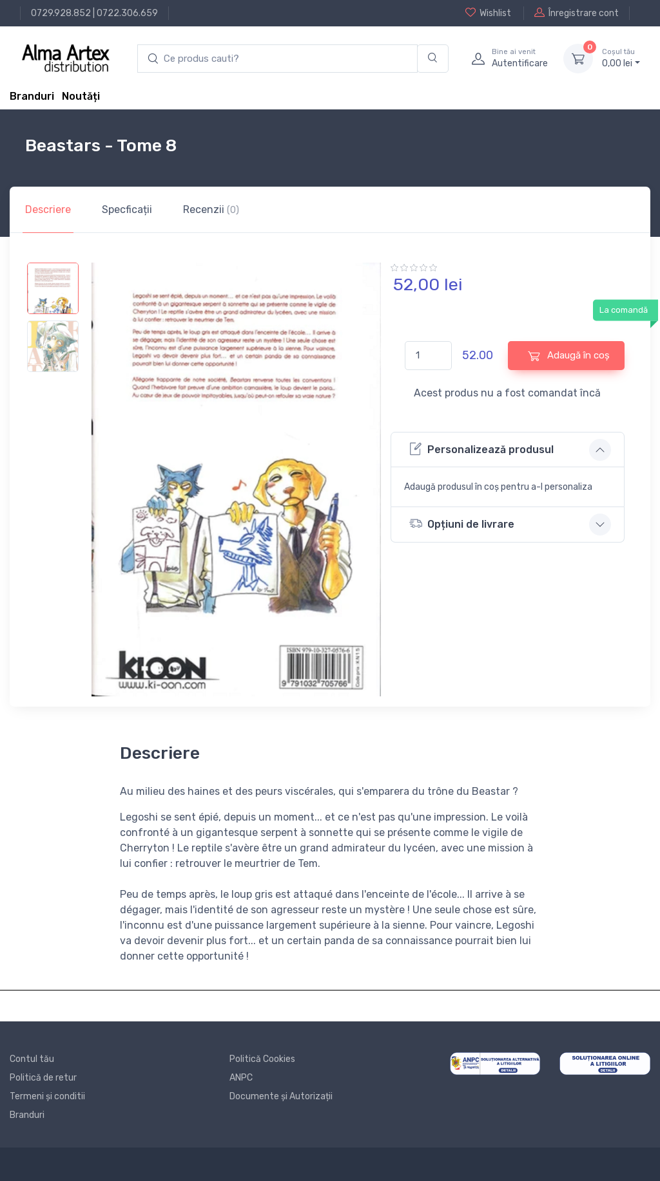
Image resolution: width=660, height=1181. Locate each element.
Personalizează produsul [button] (481, 449)
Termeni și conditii (47, 1096)
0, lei (621, 58)
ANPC (241, 1077)
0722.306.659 (127, 13)
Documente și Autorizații (281, 1096)
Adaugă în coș (569, 355)
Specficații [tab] (127, 209)
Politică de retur (43, 1077)
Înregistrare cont (576, 13)
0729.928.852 (61, 13)
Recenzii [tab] (211, 209)
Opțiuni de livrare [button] (461, 523)
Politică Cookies (262, 1059)
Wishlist (488, 13)
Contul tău (32, 1059)
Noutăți (81, 96)
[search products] (277, 58)
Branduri (32, 96)
